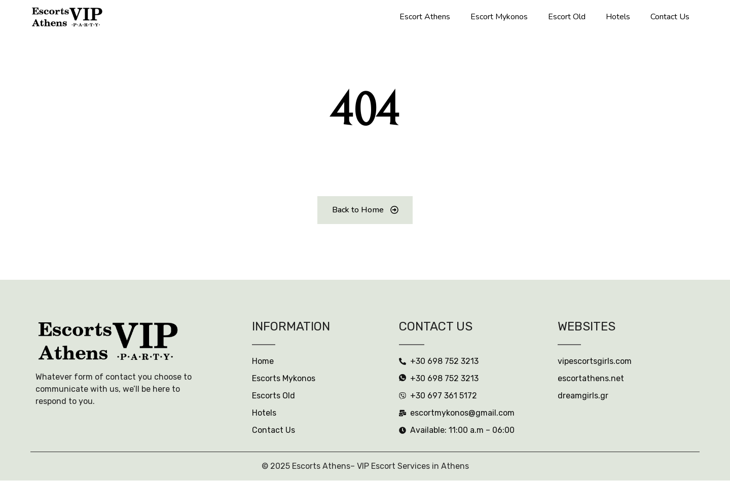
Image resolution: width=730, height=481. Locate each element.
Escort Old (567, 16)
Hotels (618, 16)
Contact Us (669, 16)
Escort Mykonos (499, 16)
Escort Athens (424, 16)
